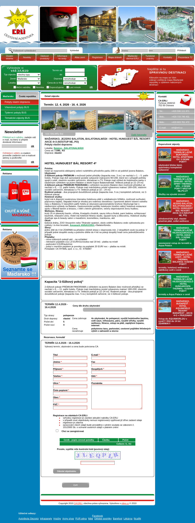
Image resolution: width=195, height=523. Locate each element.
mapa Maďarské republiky (119, 70)
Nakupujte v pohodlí (13, 177)
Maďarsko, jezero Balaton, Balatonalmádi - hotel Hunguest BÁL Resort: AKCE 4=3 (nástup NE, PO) (183, 208)
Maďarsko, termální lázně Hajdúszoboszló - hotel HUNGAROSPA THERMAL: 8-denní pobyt (182, 284)
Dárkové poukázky (44, 57)
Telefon (57, 376)
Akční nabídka (23, 87)
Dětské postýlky (103, 518)
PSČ (56, 404)
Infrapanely (46, 518)
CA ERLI (78, 503)
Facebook (97, 516)
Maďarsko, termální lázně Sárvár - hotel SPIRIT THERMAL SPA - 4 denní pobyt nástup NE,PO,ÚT (182, 184)
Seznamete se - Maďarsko (16, 232)
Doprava (58, 78)
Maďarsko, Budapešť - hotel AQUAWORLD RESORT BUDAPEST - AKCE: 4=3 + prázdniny (183, 308)
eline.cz (125, 503)
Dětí (94, 376)
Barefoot (117, 518)
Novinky (27, 57)
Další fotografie (138, 135)
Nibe (90, 518)
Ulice (56, 383)
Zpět (75, 485)
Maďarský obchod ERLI (132, 57)
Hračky (57, 518)
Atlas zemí (80, 57)
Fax (93, 362)
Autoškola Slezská (29, 518)
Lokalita (12, 83)
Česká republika (27, 96)
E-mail (95, 355)
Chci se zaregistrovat (73, 431)
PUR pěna (81, 518)
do (61, 74)
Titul (55, 355)
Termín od (57, 70)
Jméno (57, 362)
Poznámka (96, 383)
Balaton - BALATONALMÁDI (69, 148)
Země (13, 78)
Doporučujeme (56, 87)
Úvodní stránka (9, 57)
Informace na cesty (62, 57)
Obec (56, 397)
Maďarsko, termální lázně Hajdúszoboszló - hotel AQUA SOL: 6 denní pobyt (182, 234)
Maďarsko (8, 96)
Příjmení (58, 369)
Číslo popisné (61, 390)
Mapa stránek (115, 57)
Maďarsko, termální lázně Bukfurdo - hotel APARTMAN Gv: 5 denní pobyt (183, 156)
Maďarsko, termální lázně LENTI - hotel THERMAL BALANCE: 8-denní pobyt (183, 258)
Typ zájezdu (10, 74)
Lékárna (127, 518)
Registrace (97, 57)
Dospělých (97, 369)
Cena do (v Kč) (54, 83)
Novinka (40, 87)
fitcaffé (137, 518)
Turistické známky (150, 57)
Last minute (75, 87)
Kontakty (167, 57)
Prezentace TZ (185, 57)
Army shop (68, 518)
